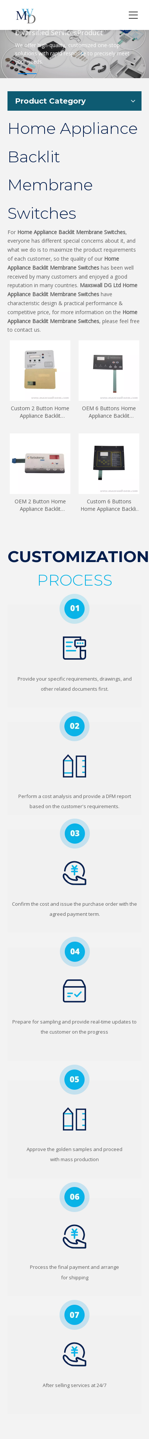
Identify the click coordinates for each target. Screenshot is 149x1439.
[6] (74, 1197)
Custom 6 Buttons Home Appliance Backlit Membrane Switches (109, 505)
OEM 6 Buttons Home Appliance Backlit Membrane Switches (109, 412)
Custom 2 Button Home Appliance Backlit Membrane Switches (40, 412)
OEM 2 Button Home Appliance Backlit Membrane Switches (40, 505)
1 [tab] (27, 73)
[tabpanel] (74, 44)
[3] (75, 834)
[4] (75, 951)
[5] (74, 1080)
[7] (74, 1315)
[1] (74, 609)
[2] (74, 726)
